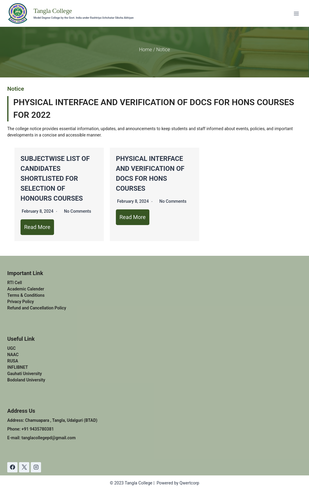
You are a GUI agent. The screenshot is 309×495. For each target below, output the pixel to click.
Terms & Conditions (26, 295)
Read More (37, 227)
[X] (24, 467)
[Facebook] (12, 467)
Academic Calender (25, 289)
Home (145, 49)
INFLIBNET (17, 367)
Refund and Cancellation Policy (36, 307)
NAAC (13, 354)
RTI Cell (14, 282)
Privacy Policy (20, 301)
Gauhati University (24, 373)
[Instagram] (36, 467)
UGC (11, 348)
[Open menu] (296, 13)
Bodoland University (26, 380)
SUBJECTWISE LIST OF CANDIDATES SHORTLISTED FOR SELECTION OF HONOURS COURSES (55, 178)
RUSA (12, 361)
